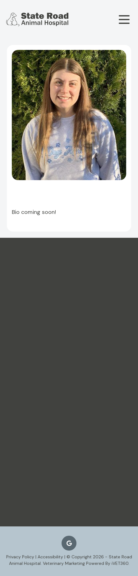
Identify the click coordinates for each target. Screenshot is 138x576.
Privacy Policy (20, 557)
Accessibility (50, 557)
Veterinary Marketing (64, 563)
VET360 (120, 563)
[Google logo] (69, 543)
